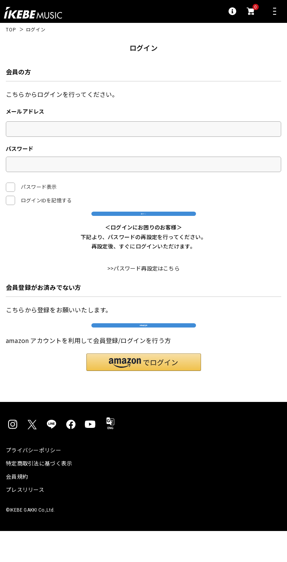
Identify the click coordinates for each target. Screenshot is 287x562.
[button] (143, 393)
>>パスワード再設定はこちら (143, 284)
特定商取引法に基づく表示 (39, 494)
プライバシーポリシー (33, 481)
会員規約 (17, 507)
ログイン (143, 221)
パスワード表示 (31, 187)
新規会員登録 (143, 349)
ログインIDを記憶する (46, 200)
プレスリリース (25, 520)
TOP (11, 29)
